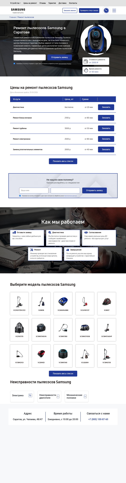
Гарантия (52, 3)
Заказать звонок (70, 10)
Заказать (106, 107)
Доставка (62, 3)
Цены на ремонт (30, 3)
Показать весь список (63, 161)
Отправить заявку (59, 57)
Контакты (73, 3)
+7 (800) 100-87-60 (98, 419)
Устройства (14, 3)
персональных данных (65, 63)
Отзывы (42, 3)
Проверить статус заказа (89, 10)
